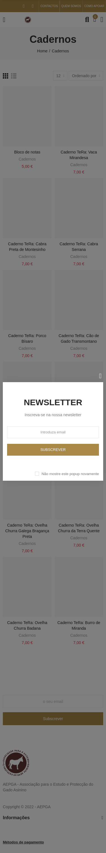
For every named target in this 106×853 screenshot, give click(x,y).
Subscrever (53, 449)
